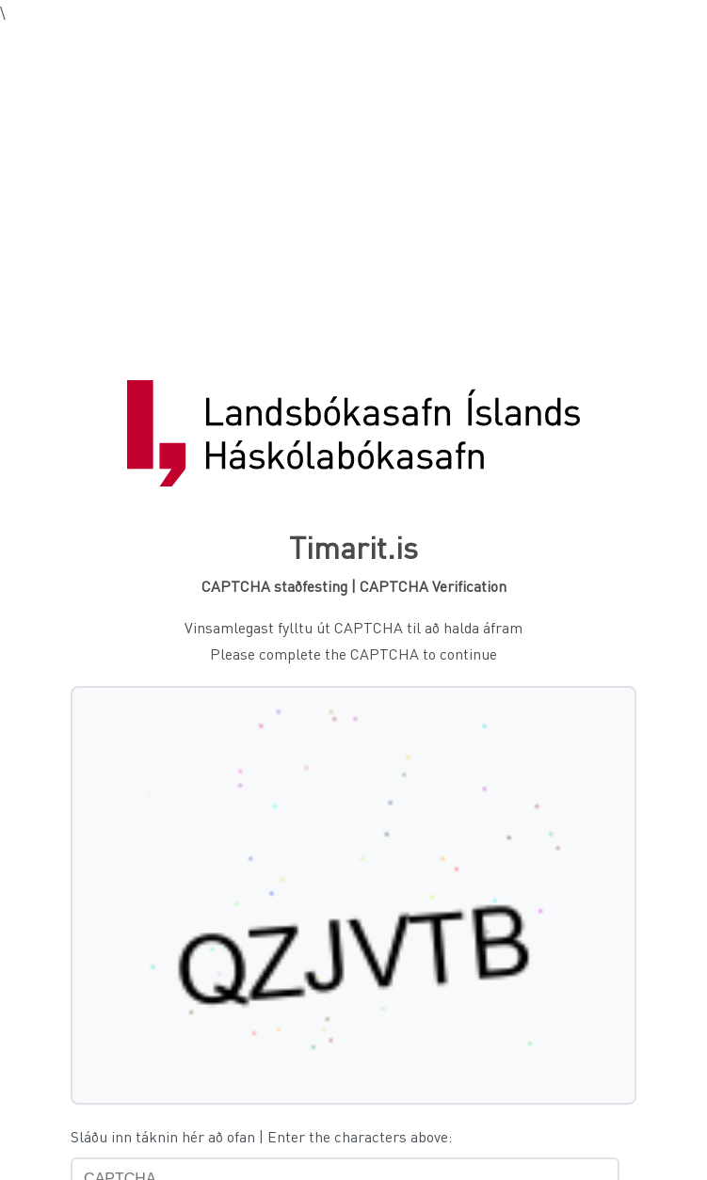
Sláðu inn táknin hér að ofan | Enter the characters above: (261, 1136)
